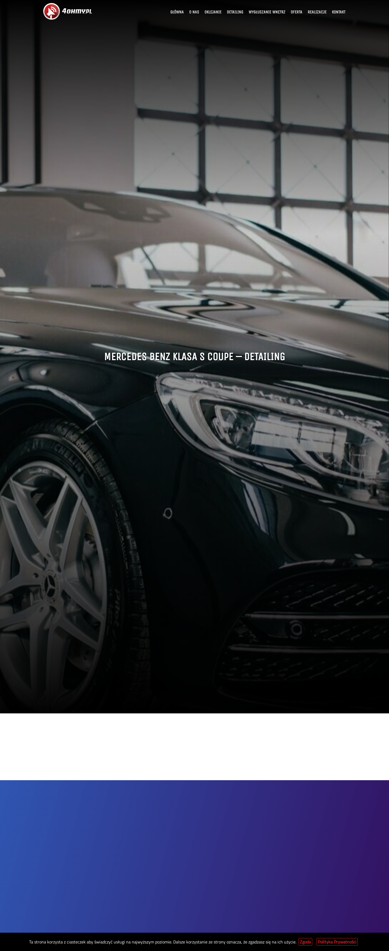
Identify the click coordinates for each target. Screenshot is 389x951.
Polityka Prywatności (337, 942)
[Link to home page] (68, 11)
